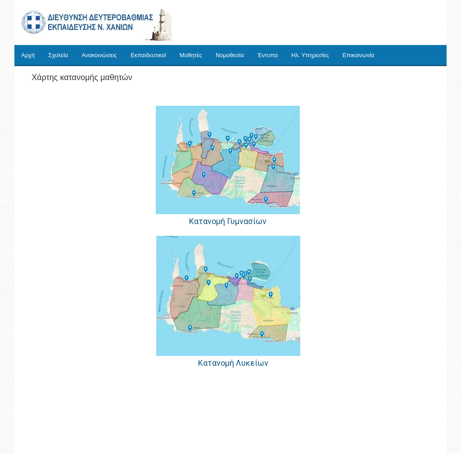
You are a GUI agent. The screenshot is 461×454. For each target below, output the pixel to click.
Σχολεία (58, 55)
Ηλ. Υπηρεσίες (310, 55)
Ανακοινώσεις (99, 55)
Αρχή (28, 55)
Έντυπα (268, 55)
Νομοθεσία (230, 55)
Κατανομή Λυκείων (232, 363)
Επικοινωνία (359, 55)
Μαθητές (191, 55)
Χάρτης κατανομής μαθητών (82, 77)
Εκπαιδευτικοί (148, 55)
